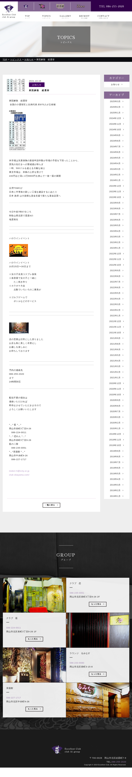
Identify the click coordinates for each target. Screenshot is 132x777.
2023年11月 (116, 198)
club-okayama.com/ (19, 475)
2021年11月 (116, 342)
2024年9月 (117, 138)
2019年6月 (117, 492)
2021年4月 (117, 378)
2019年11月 (116, 462)
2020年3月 (117, 438)
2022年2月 (117, 324)
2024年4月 (117, 168)
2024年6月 (117, 156)
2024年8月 (117, 144)
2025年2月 (117, 108)
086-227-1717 (14, 714)
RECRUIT (84, 17)
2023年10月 (116, 204)
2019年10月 (116, 468)
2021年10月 (116, 348)
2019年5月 (117, 498)
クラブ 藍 (46, 756)
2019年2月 (117, 516)
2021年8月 (117, 360)
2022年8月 (117, 288)
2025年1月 (117, 114)
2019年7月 (117, 486)
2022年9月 (117, 282)
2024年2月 (117, 180)
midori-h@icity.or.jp (19, 471)
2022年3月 (117, 318)
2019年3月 (117, 510)
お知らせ (117, 85)
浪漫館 (76, 756)
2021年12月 (116, 336)
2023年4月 (117, 240)
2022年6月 (117, 300)
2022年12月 (116, 264)
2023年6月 (117, 228)
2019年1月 (117, 522)
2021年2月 (117, 390)
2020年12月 (116, 402)
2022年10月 (116, 276)
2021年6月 (117, 366)
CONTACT (103, 17)
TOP (27, 17)
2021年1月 (117, 396)
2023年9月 (117, 210)
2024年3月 (117, 174)
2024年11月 (116, 126)
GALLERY (65, 17)
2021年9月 (117, 354)
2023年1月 (117, 258)
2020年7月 (117, 432)
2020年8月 (117, 426)
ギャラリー (63, 752)
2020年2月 (117, 444)
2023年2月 (117, 252)
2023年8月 (117, 216)
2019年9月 (117, 474)
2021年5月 (117, 372)
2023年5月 (117, 234)
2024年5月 (117, 162)
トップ (33, 752)
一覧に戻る (51, 506)
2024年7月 (117, 150)
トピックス (47, 752)
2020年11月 (116, 408)
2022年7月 (117, 294)
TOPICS (46, 17)
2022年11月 (116, 270)
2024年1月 (117, 186)
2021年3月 (117, 384)
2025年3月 (117, 102)
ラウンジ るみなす (95, 756)
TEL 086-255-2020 (111, 6)
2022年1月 (117, 330)
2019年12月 (116, 456)
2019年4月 (117, 504)
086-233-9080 (77, 679)
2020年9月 (117, 420)
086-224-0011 (14, 644)
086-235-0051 (77, 609)
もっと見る (34, 656)
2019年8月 (117, 480)
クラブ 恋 (62, 756)
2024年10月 (116, 132)
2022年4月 (117, 312)
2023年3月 (117, 246)
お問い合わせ (95, 752)
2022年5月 (117, 306)
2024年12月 (116, 120)
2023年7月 (117, 222)
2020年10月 (116, 414)
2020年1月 (117, 450)
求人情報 (78, 752)
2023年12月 (116, 192)
